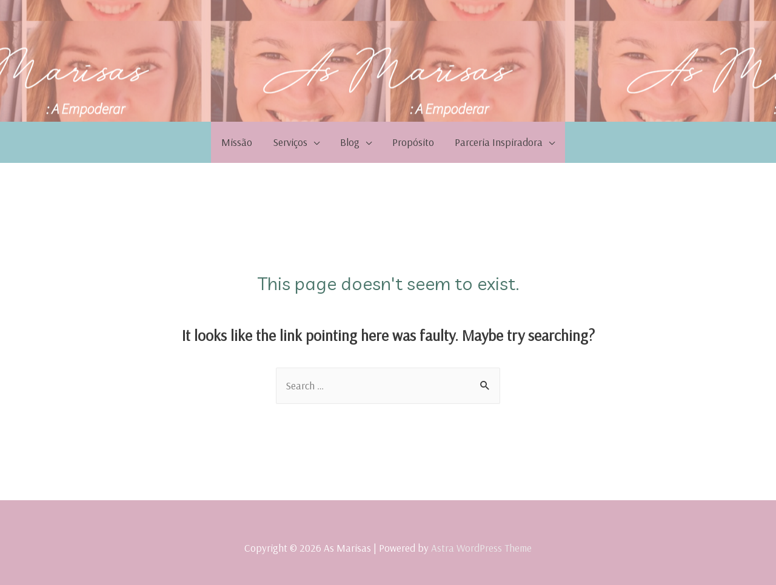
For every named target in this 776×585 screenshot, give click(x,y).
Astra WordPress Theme (481, 547)
